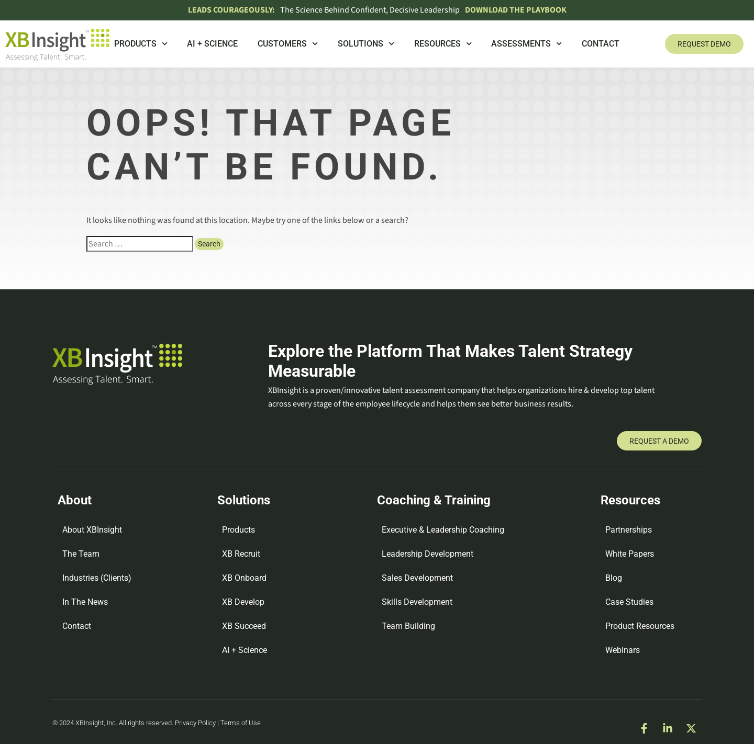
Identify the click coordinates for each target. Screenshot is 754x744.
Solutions (366, 44)
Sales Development (417, 578)
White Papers (629, 554)
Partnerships (628, 530)
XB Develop (243, 602)
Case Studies (629, 602)
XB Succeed (244, 626)
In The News (85, 602)
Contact (600, 44)
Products (141, 44)
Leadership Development (427, 554)
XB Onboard (244, 578)
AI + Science (212, 44)
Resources (443, 44)
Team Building (408, 626)
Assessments (526, 44)
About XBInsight (92, 530)
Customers (288, 44)
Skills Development (417, 602)
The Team (80, 554)
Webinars (622, 650)
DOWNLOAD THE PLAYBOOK (516, 10)
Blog (613, 578)
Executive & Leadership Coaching (443, 530)
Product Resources (639, 626)
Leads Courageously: (231, 10)
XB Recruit (241, 554)
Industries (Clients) (96, 578)
